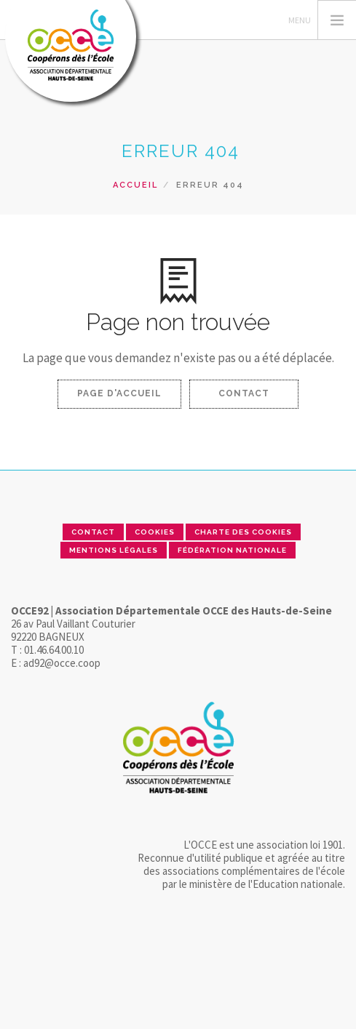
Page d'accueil (119, 393)
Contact (243, 393)
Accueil (135, 185)
